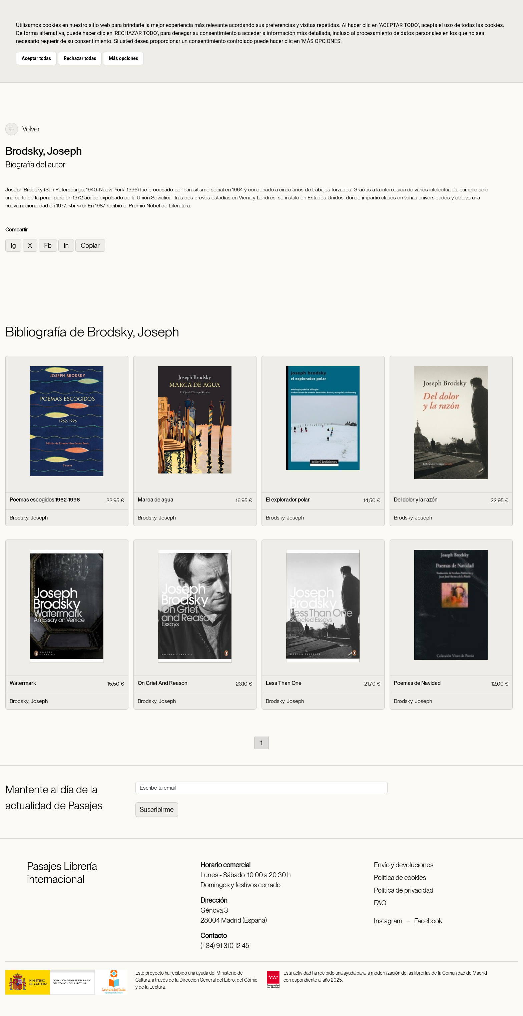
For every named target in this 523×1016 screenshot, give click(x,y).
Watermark (23, 683)
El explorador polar (288, 499)
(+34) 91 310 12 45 (224, 946)
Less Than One (284, 683)
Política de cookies (400, 878)
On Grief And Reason (162, 683)
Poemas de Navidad (417, 683)
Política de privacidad (403, 890)
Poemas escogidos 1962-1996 (45, 499)
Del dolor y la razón (416, 499)
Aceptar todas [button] (36, 58)
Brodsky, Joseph (29, 518)
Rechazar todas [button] (80, 58)
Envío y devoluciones (403, 865)
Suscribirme (157, 810)
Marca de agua (155, 499)
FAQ (380, 903)
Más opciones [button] (123, 58)
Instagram (388, 921)
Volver (22, 130)
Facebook (428, 921)
